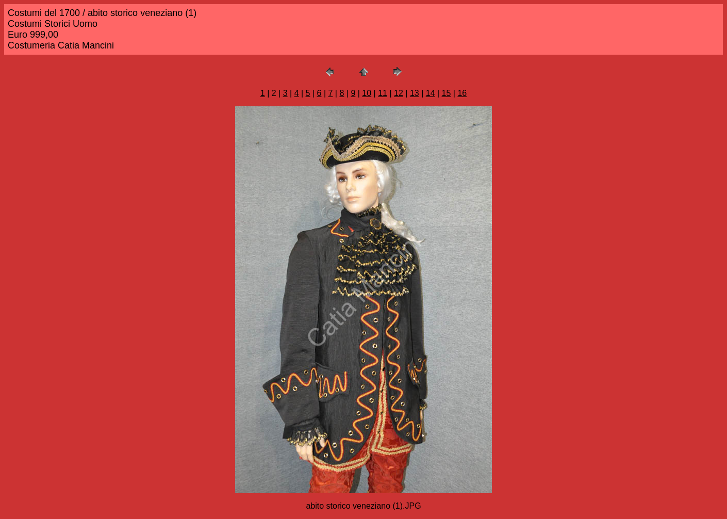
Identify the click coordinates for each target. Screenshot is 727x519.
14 (430, 93)
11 (382, 93)
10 (366, 93)
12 (398, 93)
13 (414, 93)
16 (462, 93)
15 (446, 93)
